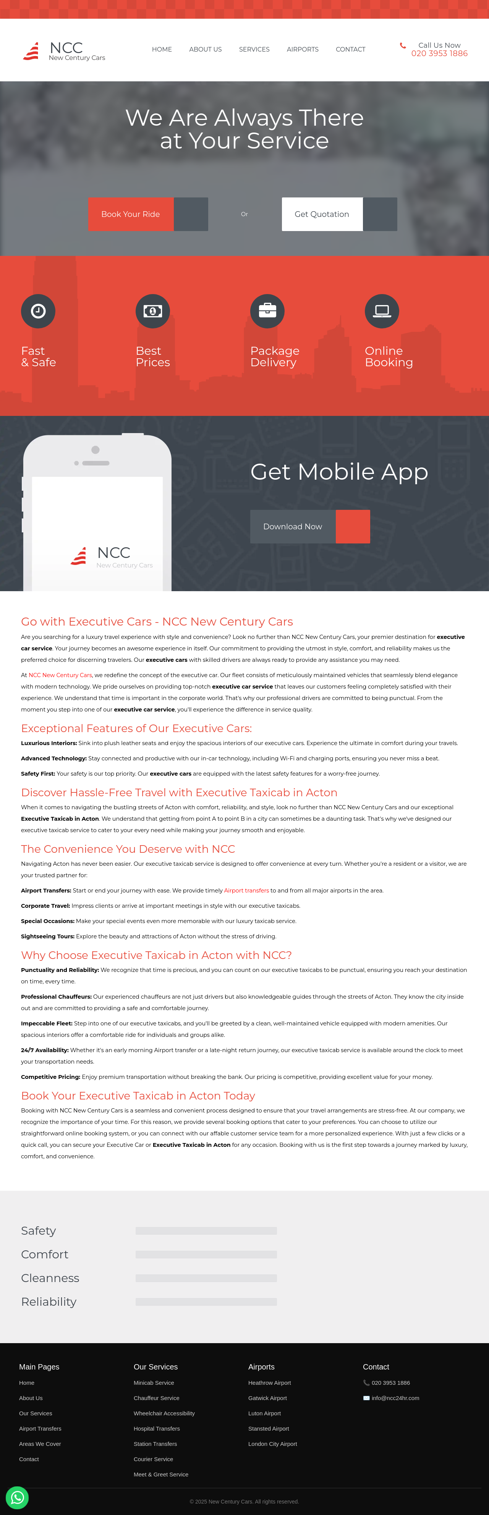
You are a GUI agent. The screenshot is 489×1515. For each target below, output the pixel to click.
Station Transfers (155, 1444)
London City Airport (272, 1444)
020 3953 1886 (439, 53)
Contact (350, 50)
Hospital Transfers (157, 1428)
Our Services (35, 1413)
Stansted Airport (268, 1428)
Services (254, 50)
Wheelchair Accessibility (164, 1413)
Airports (303, 50)
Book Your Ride (130, 214)
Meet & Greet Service (161, 1474)
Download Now (292, 526)
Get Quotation (322, 214)
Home (162, 50)
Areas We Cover (40, 1444)
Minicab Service (154, 1382)
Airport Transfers (40, 1428)
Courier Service (153, 1459)
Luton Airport (264, 1413)
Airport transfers (246, 890)
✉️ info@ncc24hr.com (391, 1398)
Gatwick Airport (267, 1398)
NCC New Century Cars (60, 675)
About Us (205, 50)
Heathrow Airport (269, 1382)
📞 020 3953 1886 (386, 1382)
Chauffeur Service (157, 1398)
